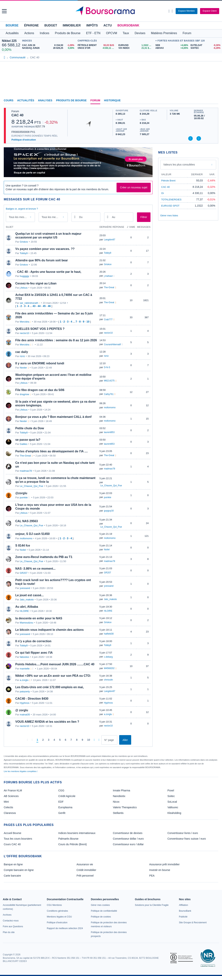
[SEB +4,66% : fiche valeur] (171, 45)
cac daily (21, 351)
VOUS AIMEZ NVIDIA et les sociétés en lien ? (47, 721)
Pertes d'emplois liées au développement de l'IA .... (51, 451)
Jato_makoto (27, 599)
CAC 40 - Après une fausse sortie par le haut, (49, 271)
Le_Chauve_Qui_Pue (31, 486)
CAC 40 (17, 115)
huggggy (24, 276)
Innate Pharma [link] (121, 790)
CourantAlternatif (112, 344)
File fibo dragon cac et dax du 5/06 (39, 390)
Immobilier (72, 25)
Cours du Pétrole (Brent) (72, 844)
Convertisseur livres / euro (182, 833)
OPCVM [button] (111, 33)
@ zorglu (21, 710)
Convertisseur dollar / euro (128, 838)
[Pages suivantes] (94, 740)
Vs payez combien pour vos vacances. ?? (45, 248)
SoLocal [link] (172, 801)
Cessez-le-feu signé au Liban (36, 283)
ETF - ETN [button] (93, 33)
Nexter (23, 367)
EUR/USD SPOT (170, 205)
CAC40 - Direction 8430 (31, 698)
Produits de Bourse (71, 100)
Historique (112, 100)
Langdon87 (109, 239)
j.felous (23, 287)
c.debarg (108, 657)
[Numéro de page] (109, 740)
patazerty (25, 691)
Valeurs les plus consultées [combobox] (179, 164)
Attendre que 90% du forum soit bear (41, 260)
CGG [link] (61, 790)
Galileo (23, 444)
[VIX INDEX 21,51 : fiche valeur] (136, 48)
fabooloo (24, 657)
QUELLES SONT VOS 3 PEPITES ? (40, 328)
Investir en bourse (159, 869)
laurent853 (109, 432)
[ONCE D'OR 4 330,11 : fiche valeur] (97, 48)
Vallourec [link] (172, 807)
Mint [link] (6, 801)
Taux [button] (126, 33)
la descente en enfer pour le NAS (38, 618)
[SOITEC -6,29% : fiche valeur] (205, 48)
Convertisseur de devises (127, 833)
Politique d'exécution (23, 139)
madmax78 (26, 470)
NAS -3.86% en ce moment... (35, 568)
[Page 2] (43, 740)
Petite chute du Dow (29, 428)
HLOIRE (24, 611)
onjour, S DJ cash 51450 (32, 533)
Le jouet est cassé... (29, 595)
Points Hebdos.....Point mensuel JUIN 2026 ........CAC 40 (54, 664)
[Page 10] (88, 740)
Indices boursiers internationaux (77, 833)
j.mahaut (108, 276)
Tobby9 (24, 253)
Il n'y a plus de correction (33, 641)
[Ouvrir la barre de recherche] (169, 11)
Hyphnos (24, 703)
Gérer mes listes (169, 215)
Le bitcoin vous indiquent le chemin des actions (49, 629)
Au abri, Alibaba (26, 606)
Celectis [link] (8, 807)
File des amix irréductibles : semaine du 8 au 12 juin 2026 (56, 340)
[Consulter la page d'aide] (172, 11)
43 (33, 306)
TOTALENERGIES (171, 199)
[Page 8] (77, 740)
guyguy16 (109, 510)
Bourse (12, 25)
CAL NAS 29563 (26, 521)
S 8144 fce (22, 545)
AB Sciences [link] (11, 796)
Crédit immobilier (86, 869)
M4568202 (109, 668)
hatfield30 (109, 633)
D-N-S (107, 367)
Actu (107, 25)
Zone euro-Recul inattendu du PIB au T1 (43, 557)
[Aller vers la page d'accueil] (111, 11)
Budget (50, 25)
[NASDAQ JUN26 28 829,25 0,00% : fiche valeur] (49, 48)
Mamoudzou (26, 622)
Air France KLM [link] (13, 790)
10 (88, 321)
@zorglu (21, 493)
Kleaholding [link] (174, 812)
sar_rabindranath (29, 303)
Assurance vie (85, 864)
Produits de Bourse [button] (68, 33)
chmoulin (108, 679)
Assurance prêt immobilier (164, 864)
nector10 (24, 333)
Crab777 (108, 319)
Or (162, 193)
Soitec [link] (171, 796)
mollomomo (110, 407)
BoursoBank (128, 25)
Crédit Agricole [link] (66, 796)
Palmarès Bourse (68, 838)
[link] (7, 915)
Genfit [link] (61, 812)
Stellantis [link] (118, 812)
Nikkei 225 (9, 40)
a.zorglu (24, 680)
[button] (4, 11)
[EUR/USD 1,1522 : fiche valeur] (136, 45)
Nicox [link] (116, 801)
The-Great (109, 287)
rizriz (22, 356)
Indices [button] (44, 33)
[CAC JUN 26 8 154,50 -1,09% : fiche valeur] (49, 45)
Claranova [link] (10, 812)
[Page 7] (71, 740)
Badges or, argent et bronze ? (22, 208)
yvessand (25, 588)
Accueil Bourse (12, 833)
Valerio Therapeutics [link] (125, 807)
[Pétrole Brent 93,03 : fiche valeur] (97, 45)
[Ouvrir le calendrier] (74, 216)
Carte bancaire (12, 875)
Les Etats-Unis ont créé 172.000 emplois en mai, (49, 687)
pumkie (24, 497)
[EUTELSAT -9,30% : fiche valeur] (205, 45)
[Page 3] (48, 740)
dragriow (24, 394)
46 (49, 306)
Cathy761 (109, 394)
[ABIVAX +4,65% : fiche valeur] (171, 48)
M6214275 (109, 380)
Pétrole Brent (168, 180)
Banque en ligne (13, 864)
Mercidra (24, 321)
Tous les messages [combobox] (20, 217)
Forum (187, 33)
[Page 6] (65, 740)
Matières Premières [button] (164, 33)
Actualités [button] (12, 33)
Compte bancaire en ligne (19, 869)
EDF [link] (61, 801)
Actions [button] (29, 33)
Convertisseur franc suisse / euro (186, 838)
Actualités (25, 100)
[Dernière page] (99, 740)
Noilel (23, 549)
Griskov (24, 241)
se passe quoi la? (27, 439)
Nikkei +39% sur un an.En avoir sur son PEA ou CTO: (53, 675)
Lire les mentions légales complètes (21, 771)
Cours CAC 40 (12, 844)
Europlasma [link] (65, 807)
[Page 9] (82, 740)
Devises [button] (140, 33)
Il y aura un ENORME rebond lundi (39, 363)
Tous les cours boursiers (18, 838)
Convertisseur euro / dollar (128, 844)
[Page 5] (60, 740)
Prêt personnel (85, 875)
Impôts (92, 25)
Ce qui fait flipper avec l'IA (34, 652)
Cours (9, 100)
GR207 (23, 572)
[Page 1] (37, 740)
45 (44, 306)
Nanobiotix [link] (119, 796)
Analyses (45, 100)
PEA (151, 875)
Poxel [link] (170, 790)
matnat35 (25, 714)
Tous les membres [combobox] (52, 217)
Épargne (31, 25)
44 (39, 306)
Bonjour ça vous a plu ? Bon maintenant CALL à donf (53, 416)
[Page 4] (54, 740)
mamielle (24, 668)
